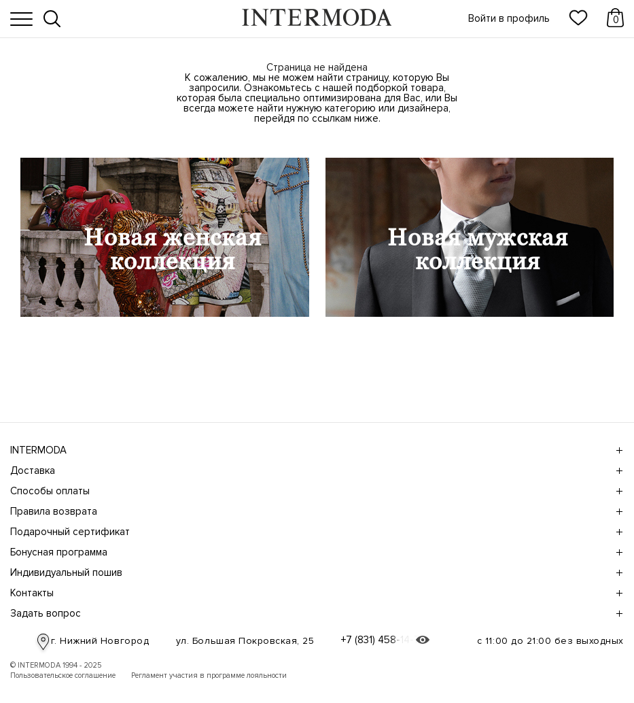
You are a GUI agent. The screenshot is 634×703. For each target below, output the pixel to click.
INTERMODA (315, 450)
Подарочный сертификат (315, 532)
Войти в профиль (509, 19)
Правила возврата (315, 511)
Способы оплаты (315, 491)
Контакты (315, 593)
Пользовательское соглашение (63, 675)
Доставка (315, 470)
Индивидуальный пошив (315, 572)
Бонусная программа (315, 552)
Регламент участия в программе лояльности (209, 675)
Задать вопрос (315, 613)
